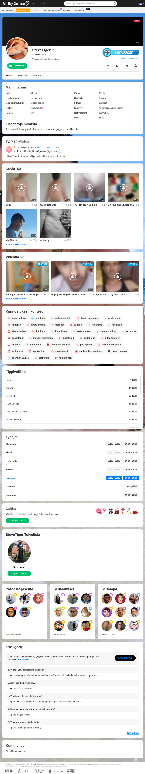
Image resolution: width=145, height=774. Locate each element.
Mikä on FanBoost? (130, 58)
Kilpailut (67, 10)
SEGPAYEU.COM (66, 764)
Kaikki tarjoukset (52, 10)
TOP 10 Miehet (44, 147)
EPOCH (56, 764)
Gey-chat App (81, 10)
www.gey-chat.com (36, 764)
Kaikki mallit (8, 10)
